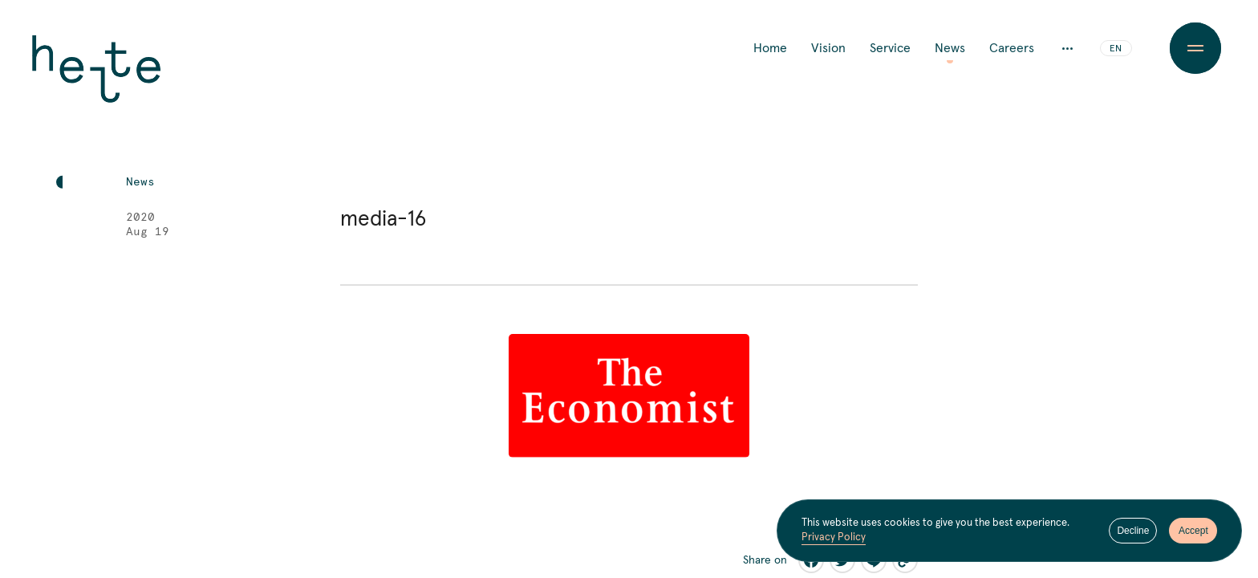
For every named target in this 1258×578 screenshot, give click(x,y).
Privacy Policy (833, 537)
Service (890, 48)
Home (770, 48)
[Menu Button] (1195, 48)
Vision (828, 48)
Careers (1011, 48)
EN (1116, 49)
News (950, 48)
